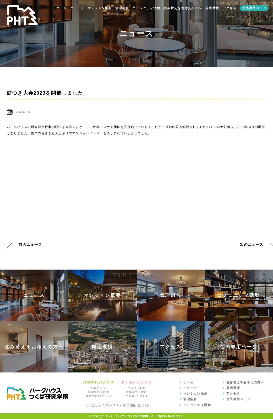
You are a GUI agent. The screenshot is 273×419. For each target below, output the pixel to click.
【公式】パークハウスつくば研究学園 (22, 15)
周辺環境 (212, 8)
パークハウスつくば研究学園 (37, 393)
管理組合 (122, 8)
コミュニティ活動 (146, 8)
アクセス (230, 8)
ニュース (77, 8)
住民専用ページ (254, 8)
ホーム (61, 8)
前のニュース (30, 245)
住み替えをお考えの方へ (183, 8)
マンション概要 (100, 8)
